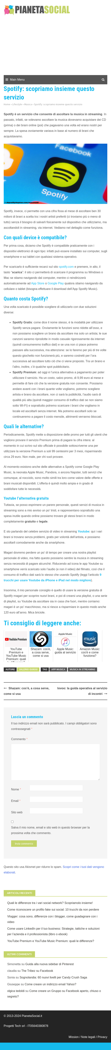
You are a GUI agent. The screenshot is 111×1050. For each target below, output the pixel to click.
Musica (28, 104)
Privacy (102, 1037)
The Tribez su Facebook (37, 970)
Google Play (56, 283)
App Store (37, 283)
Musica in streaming (82, 669)
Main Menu (17, 79)
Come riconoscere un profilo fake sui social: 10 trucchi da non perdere (53, 909)
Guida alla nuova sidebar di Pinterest (49, 964)
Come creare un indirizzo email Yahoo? (50, 984)
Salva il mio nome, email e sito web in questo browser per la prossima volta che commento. (50, 830)
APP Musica (58, 669)
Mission (74, 1037)
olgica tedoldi (15, 990)
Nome (16, 789)
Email (16, 800)
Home (7, 104)
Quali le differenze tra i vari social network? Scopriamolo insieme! (50, 902)
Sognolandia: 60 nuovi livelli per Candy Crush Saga (53, 977)
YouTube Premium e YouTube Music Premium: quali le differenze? (50, 941)
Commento (19, 739)
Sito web (16, 812)
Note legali (88, 1037)
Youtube (83, 531)
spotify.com (66, 266)
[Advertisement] (55, 47)
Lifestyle (17, 104)
